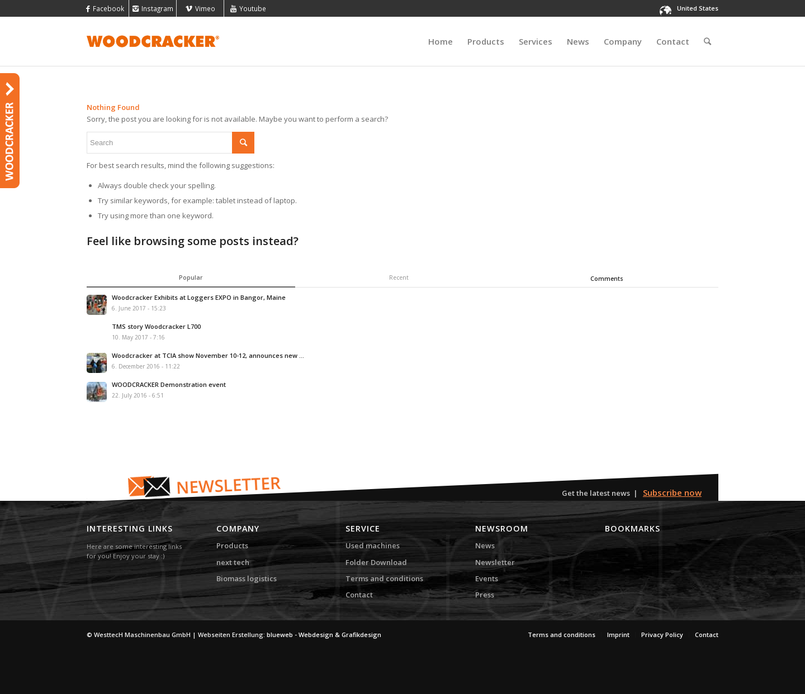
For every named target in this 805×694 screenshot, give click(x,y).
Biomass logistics (246, 578)
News (485, 545)
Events (486, 578)
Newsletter (495, 562)
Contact (359, 595)
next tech (232, 562)
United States (697, 8)
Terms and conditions (384, 578)
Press (484, 595)
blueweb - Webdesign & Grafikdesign (324, 634)
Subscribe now (672, 492)
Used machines (372, 545)
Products (232, 545)
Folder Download (376, 562)
